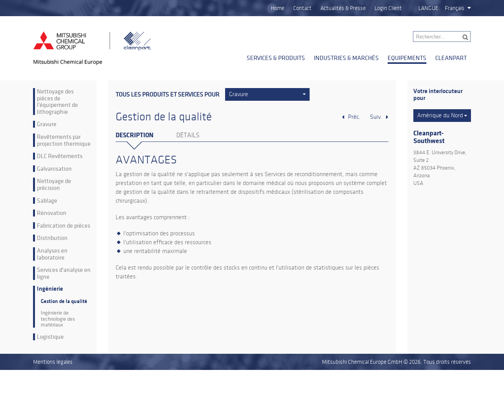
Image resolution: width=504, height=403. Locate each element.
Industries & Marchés (346, 58)
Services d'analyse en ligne (64, 273)
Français (454, 8)
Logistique (50, 336)
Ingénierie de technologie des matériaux (58, 319)
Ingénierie (50, 289)
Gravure (46, 124)
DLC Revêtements (60, 156)
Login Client (388, 8)
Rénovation (51, 213)
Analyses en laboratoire (52, 254)
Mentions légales (53, 362)
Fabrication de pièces (63, 225)
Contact (302, 8)
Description (134, 135)
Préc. (354, 116)
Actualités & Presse (343, 8)
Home (277, 8)
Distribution (52, 238)
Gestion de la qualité (64, 301)
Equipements (407, 58)
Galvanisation (54, 168)
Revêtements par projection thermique (64, 140)
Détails (187, 135)
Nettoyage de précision (54, 184)
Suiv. (376, 116)
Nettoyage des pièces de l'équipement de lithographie (57, 101)
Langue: (429, 8)
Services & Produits (276, 58)
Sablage (47, 200)
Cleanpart (451, 58)
